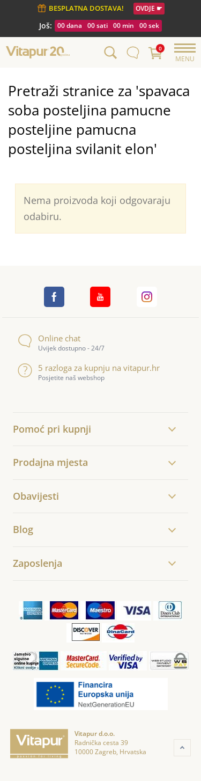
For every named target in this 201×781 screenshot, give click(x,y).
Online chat (49, 338)
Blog (23, 529)
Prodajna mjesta (50, 462)
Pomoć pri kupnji (52, 428)
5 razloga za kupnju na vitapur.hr (89, 368)
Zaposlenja (37, 563)
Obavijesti (36, 496)
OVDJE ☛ (149, 8)
